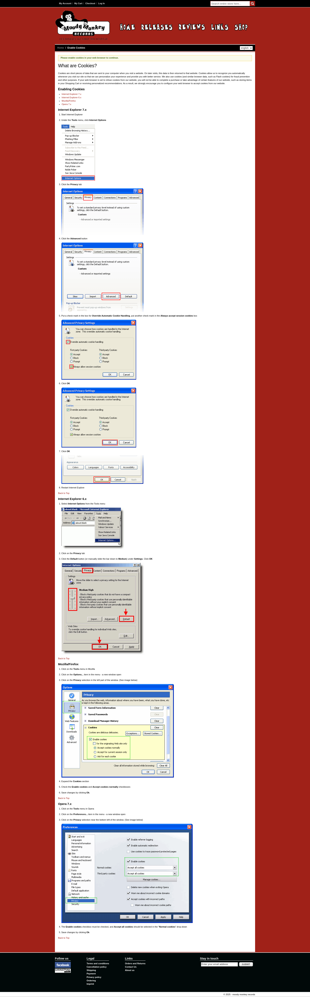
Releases (157, 26)
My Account (65, 3)
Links (220, 26)
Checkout (90, 3)
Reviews (192, 26)
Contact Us (130, 967)
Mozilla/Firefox (69, 101)
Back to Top (63, 493)
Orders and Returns (135, 963)
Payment (91, 973)
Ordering (91, 980)
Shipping (91, 970)
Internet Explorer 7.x (71, 94)
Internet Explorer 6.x (71, 97)
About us (129, 970)
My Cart (78, 3)
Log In (101, 3)
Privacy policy (94, 977)
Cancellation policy (96, 967)
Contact (241, 26)
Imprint (90, 984)
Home (127, 26)
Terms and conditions (98, 963)
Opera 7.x (66, 104)
